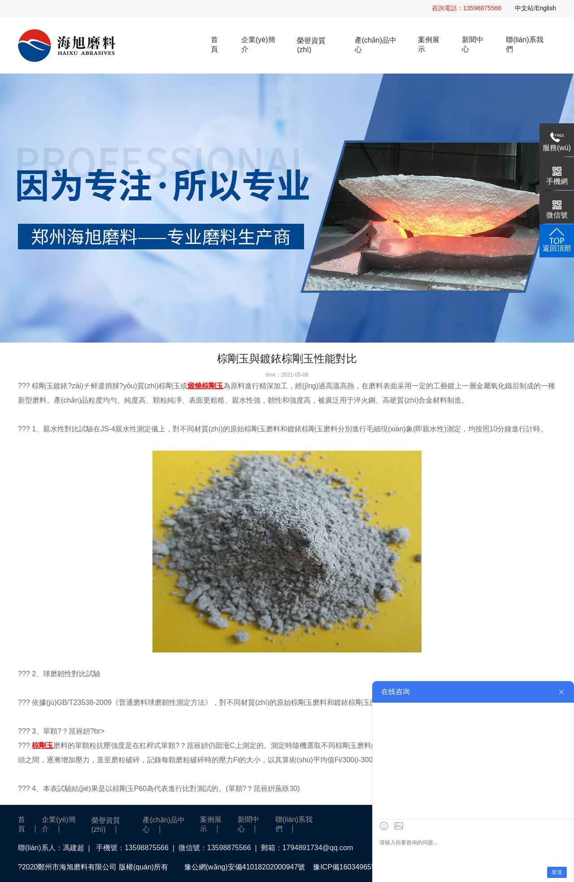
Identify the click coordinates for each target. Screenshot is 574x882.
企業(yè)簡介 (258, 44)
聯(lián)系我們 (525, 44)
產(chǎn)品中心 (375, 44)
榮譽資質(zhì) (311, 45)
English (545, 8)
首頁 (214, 44)
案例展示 (428, 44)
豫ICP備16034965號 (345, 867)
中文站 (524, 8)
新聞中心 (472, 44)
